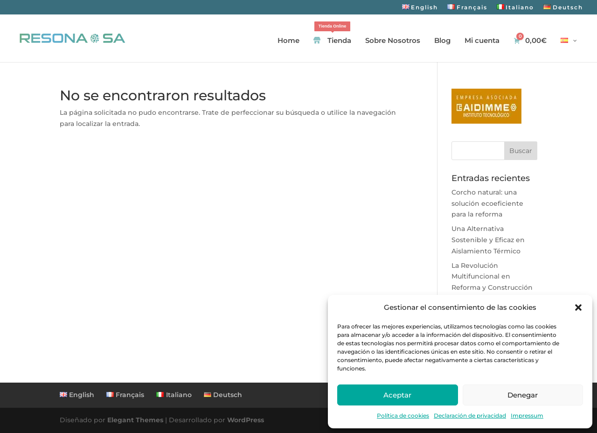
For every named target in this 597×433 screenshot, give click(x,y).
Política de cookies (403, 415)
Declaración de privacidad (470, 415)
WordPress (245, 420)
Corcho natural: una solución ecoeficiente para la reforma (487, 203)
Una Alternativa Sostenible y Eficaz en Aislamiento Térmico (488, 239)
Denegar (522, 395)
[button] (578, 307)
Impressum (527, 415)
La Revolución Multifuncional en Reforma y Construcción (492, 276)
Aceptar (397, 395)
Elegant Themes (135, 420)
